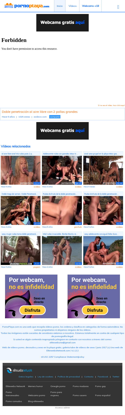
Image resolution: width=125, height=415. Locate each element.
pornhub (78, 227)
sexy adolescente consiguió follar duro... (101, 234)
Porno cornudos (14, 401)
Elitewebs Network (15, 386)
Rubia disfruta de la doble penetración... (60, 194)
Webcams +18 (90, 6)
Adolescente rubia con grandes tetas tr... (60, 153)
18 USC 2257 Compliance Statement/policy (62, 357)
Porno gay (100, 386)
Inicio (60, 6)
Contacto (88, 376)
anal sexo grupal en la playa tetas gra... (101, 153)
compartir (55, 116)
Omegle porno (57, 386)
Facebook (103, 376)
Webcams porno (36, 395)
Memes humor (35, 386)
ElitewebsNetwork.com (58, 350)
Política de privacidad (69, 376)
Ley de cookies (45, 376)
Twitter (115, 376)
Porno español (102, 395)
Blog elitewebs (36, 401)
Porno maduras (81, 386)
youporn (36, 267)
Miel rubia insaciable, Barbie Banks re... (60, 234)
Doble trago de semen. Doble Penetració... (19, 194)
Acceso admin (62, 407)
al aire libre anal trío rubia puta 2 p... (17, 153)
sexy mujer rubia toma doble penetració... (19, 234)
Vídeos (73, 6)
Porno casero (80, 395)
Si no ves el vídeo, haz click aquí (111, 105)
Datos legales (26, 376)
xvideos (37, 187)
